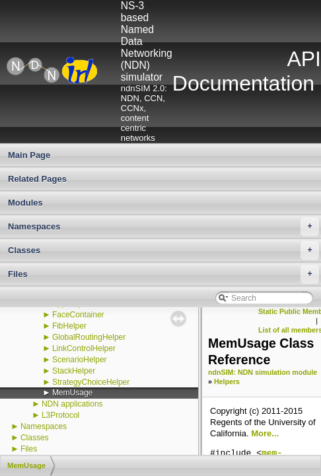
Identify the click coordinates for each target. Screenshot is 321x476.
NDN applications (72, 404)
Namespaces (163, 227)
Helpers (227, 381)
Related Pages (37, 179)
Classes (163, 250)
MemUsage (72, 392)
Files (163, 274)
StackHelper (73, 371)
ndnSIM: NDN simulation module (262, 372)
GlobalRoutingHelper (88, 337)
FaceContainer (78, 314)
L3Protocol (60, 415)
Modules (25, 203)
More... (265, 433)
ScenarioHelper (79, 359)
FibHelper (69, 326)
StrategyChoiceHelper (90, 382)
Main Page (29, 155)
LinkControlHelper (84, 348)
